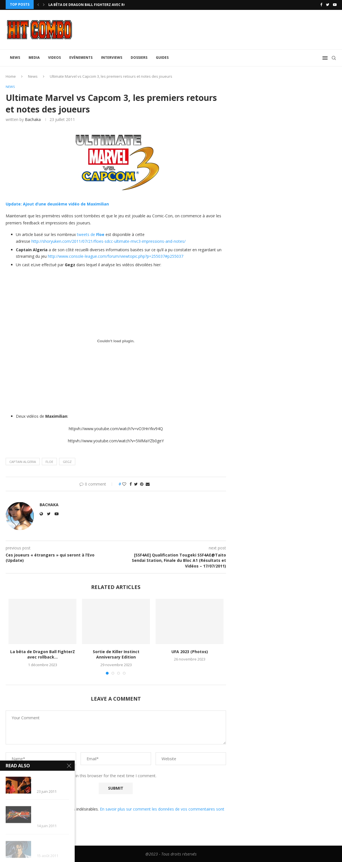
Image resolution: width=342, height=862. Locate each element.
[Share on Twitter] (136, 483)
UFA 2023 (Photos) (189, 651)
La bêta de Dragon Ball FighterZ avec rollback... (95, 4)
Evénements (81, 56)
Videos (54, 56)
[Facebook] (321, 4)
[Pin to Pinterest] (141, 483)
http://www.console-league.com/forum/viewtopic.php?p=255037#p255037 (115, 256)
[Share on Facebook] (131, 483)
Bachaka (33, 119)
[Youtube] (335, 4)
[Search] (334, 57)
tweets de (86, 234)
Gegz (67, 461)
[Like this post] (124, 483)
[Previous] (38, 4)
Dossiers (139, 56)
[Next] (44, 4)
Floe (100, 234)
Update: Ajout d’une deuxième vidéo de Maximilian (57, 203)
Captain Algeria (22, 461)
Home (11, 75)
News (15, 56)
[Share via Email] (148, 483)
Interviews (111, 56)
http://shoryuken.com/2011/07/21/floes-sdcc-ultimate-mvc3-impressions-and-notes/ (108, 241)
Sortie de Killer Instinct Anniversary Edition (116, 653)
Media (34, 56)
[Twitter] (327, 4)
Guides (162, 56)
